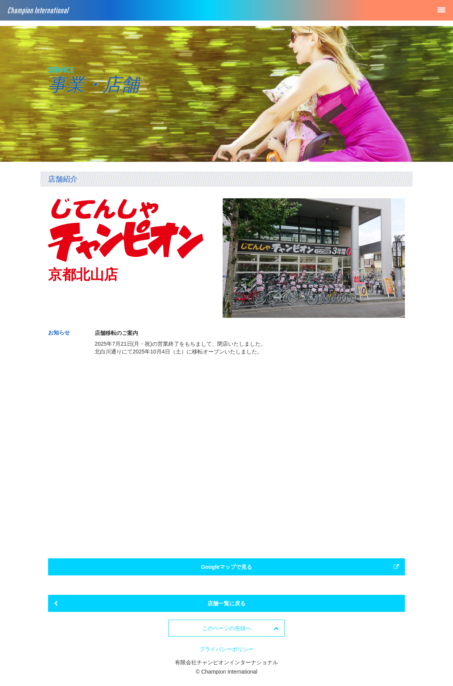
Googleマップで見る (300, 567)
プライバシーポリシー (226, 649)
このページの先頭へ (240, 628)
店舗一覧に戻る (150, 603)
